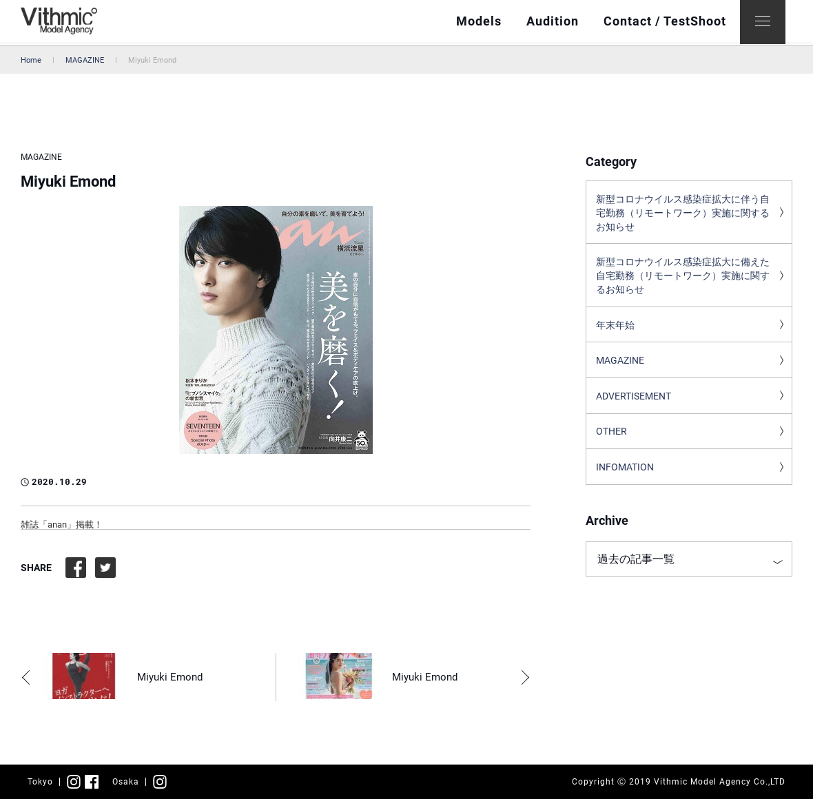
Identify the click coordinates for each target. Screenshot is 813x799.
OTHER (611, 440)
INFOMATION (625, 476)
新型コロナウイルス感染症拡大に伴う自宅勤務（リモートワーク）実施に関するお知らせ (683, 214)
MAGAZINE (84, 60)
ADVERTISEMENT (633, 403)
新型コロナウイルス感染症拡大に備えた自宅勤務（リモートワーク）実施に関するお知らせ (683, 280)
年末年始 (615, 330)
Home (31, 60)
